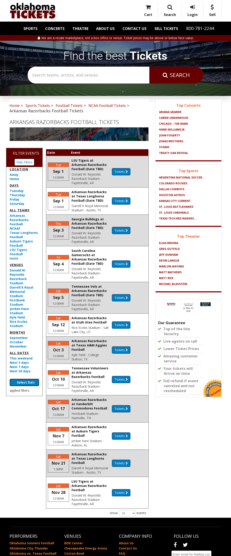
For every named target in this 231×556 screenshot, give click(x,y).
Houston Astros (172, 195)
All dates (19, 353)
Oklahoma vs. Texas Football (32, 508)
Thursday (17, 195)
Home (14, 179)
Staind (164, 147)
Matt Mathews (170, 272)
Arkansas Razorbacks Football (19, 219)
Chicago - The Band (173, 124)
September (19, 338)
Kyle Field (17, 317)
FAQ (122, 508)
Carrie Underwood (173, 118)
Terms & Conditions (135, 518)
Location (19, 169)
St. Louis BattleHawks (176, 207)
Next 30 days (20, 371)
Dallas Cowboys (171, 189)
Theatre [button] (80, 28)
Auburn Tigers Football (21, 243)
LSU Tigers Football (18, 252)
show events (128, 467)
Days (14, 185)
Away (14, 174)
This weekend (21, 358)
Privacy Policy (130, 513)
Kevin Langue (169, 260)
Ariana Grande (170, 112)
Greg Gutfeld (169, 249)
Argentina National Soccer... (182, 177)
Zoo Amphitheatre (79, 518)
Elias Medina (168, 243)
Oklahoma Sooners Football (31, 497)
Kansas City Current (175, 201)
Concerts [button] (55, 28)
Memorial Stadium (79, 513)
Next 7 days (19, 367)
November (18, 346)
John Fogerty (169, 135)
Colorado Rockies (173, 183)
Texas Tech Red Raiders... (177, 218)
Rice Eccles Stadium (19, 323)
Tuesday (17, 191)
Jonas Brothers (171, 141)
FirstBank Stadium (17, 302)
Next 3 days (19, 362)
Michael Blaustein (173, 284)
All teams (20, 210)
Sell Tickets (166, 28)
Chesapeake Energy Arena (85, 502)
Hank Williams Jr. (172, 129)
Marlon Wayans (171, 266)
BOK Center (73, 497)
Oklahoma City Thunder (28, 502)
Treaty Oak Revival (173, 153)
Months (17, 332)
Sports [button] (30, 28)
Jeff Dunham (168, 255)
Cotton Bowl (74, 508)
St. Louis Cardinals (174, 213)
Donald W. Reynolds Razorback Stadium (18, 276)
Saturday (17, 203)
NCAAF (15, 228)
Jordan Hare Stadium (19, 311)
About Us (105, 28)
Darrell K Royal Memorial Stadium (21, 291)
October (16, 342)
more (14, 258)
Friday (14, 199)
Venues (16, 265)
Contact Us (134, 28)
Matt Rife (166, 278)
